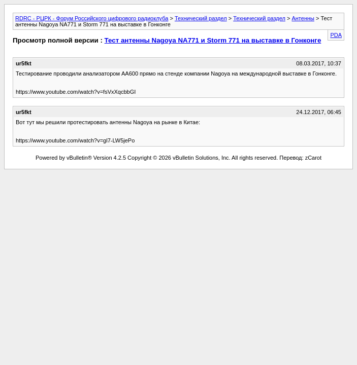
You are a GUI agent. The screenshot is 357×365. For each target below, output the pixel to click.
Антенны (302, 18)
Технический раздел (201, 18)
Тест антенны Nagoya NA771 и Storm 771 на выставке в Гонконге (213, 40)
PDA (336, 35)
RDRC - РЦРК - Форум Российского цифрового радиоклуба (91, 18)
